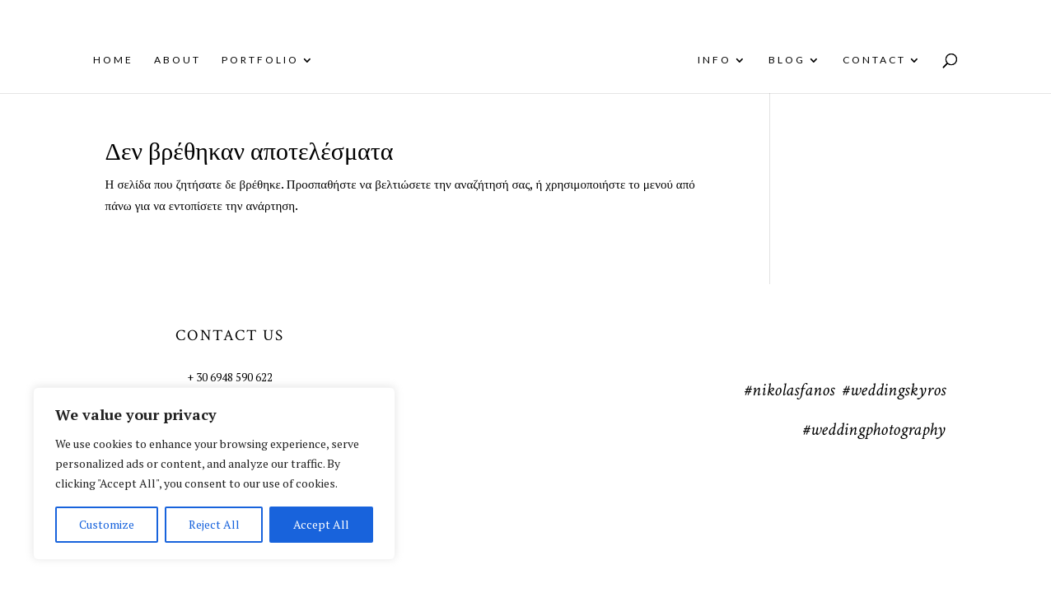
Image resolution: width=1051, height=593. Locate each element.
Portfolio (248, 60)
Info (726, 60)
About (165, 60)
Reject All (214, 524)
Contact (886, 60)
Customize (106, 524)
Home (102, 60)
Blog (798, 60)
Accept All (321, 524)
